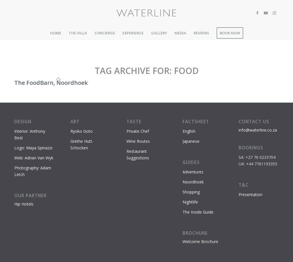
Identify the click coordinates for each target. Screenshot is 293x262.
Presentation (250, 194)
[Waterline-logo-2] (147, 13)
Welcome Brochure (200, 241)
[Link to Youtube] (266, 13)
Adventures (193, 172)
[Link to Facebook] (257, 13)
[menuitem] (55, 33)
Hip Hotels (23, 204)
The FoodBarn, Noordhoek (51, 83)
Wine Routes (138, 141)
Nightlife (190, 202)
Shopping (191, 192)
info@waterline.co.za (258, 130)
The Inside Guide (198, 212)
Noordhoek (193, 182)
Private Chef (137, 131)
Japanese (191, 141)
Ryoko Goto (81, 131)
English (189, 131)
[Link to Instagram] (274, 13)
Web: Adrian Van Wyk (33, 158)
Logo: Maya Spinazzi (33, 147)
